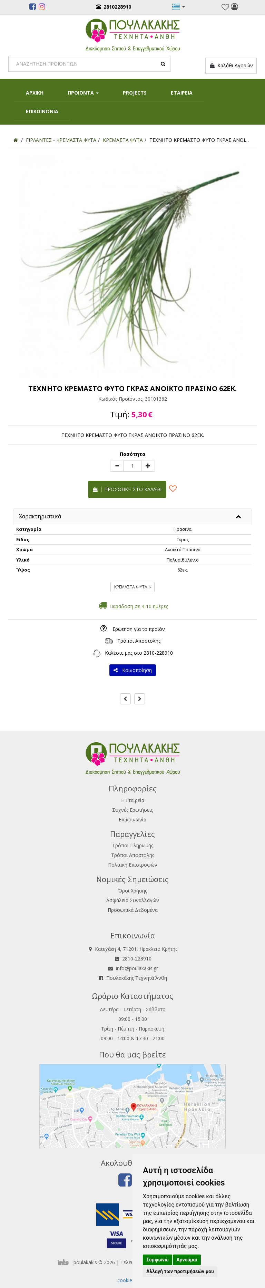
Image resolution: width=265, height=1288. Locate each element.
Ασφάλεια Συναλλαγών (132, 900)
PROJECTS (135, 92)
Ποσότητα (133, 454)
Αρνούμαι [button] (186, 1259)
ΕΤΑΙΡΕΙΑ (182, 92)
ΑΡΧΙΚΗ (34, 92)
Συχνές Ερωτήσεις (132, 810)
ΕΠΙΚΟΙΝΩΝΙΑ (42, 111)
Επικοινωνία (132, 819)
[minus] (117, 466)
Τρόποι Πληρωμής (132, 845)
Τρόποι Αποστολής (138, 640)
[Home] (15, 140)
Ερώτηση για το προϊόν (138, 629)
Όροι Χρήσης (132, 890)
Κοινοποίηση (133, 670)
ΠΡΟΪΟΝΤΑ (83, 92)
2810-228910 (158, 653)
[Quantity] (132, 466)
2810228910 (113, 6)
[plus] (148, 466)
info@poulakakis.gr (137, 968)
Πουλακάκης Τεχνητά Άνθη (136, 978)
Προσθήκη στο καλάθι (127, 489)
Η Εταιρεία (132, 800)
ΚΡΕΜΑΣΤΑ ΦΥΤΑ (132, 587)
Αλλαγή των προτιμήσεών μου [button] (180, 1271)
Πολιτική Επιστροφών (132, 864)
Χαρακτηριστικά (40, 516)
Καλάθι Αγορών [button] (231, 65)
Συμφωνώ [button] (157, 1259)
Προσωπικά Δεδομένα (133, 910)
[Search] (89, 64)
